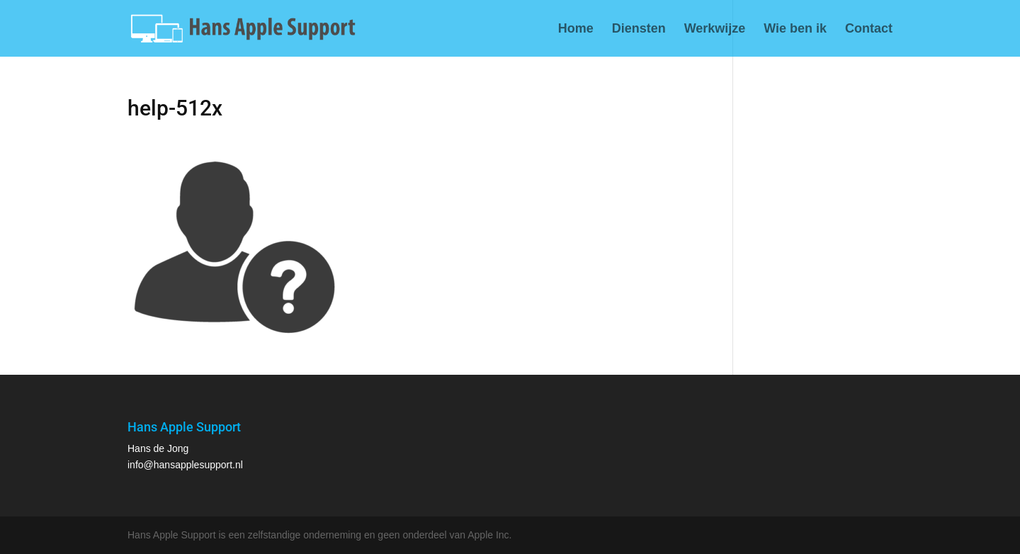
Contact (868, 29)
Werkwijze (715, 29)
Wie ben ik (795, 29)
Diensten (639, 29)
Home (576, 29)
